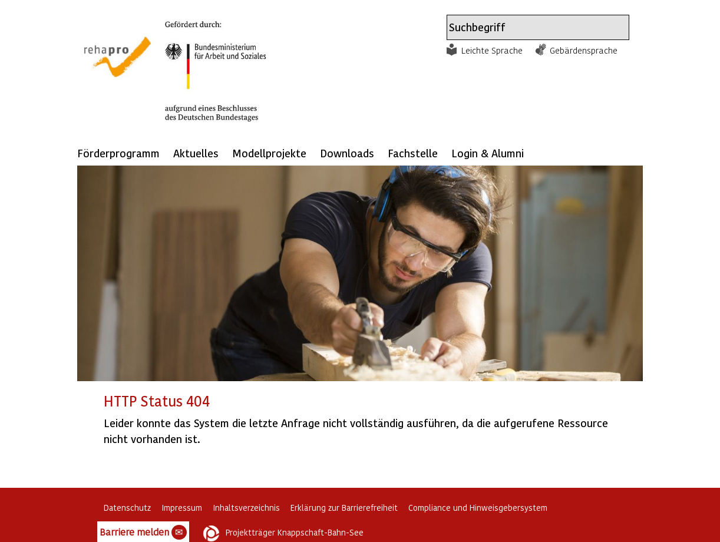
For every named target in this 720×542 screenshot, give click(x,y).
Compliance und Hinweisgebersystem (477, 508)
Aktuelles (196, 153)
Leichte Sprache (492, 50)
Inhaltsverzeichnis (246, 508)
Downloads (347, 153)
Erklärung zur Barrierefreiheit (344, 508)
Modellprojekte (269, 153)
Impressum (181, 508)
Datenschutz (127, 508)
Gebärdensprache (583, 50)
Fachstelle (413, 153)
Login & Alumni (487, 153)
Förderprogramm (118, 153)
